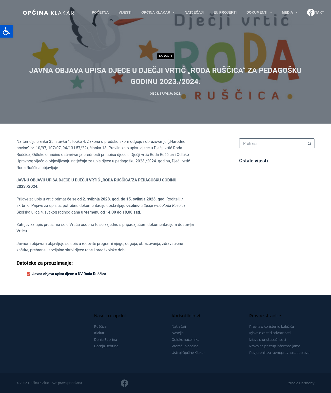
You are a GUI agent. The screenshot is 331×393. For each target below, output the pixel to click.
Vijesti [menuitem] (125, 12)
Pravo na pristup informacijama (274, 346)
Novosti (165, 56)
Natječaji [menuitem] (194, 12)
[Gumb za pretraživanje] (309, 143)
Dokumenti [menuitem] (260, 12)
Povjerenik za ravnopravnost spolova (279, 352)
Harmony (306, 383)
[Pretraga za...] (272, 143)
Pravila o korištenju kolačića (271, 326)
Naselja (177, 332)
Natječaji (179, 326)
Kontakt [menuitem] (316, 12)
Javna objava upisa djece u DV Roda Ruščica (69, 274)
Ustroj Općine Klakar (188, 352)
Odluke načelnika (185, 339)
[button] (6, 31)
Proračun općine (185, 346)
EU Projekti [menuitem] (225, 12)
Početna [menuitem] (100, 12)
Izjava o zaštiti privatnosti (270, 332)
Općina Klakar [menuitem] (159, 12)
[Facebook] (310, 12)
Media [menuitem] (291, 12)
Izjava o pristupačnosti (267, 339)
